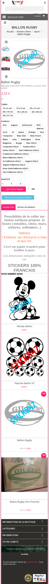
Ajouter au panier (13, 189)
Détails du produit (26, 207)
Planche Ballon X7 (24, 383)
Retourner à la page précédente (18, 197)
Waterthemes (32, 562)
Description (8, 207)
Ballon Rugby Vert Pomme (24, 501)
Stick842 (24, 554)
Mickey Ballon (24, 326)
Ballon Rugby (24, 440)
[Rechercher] (24, 8)
